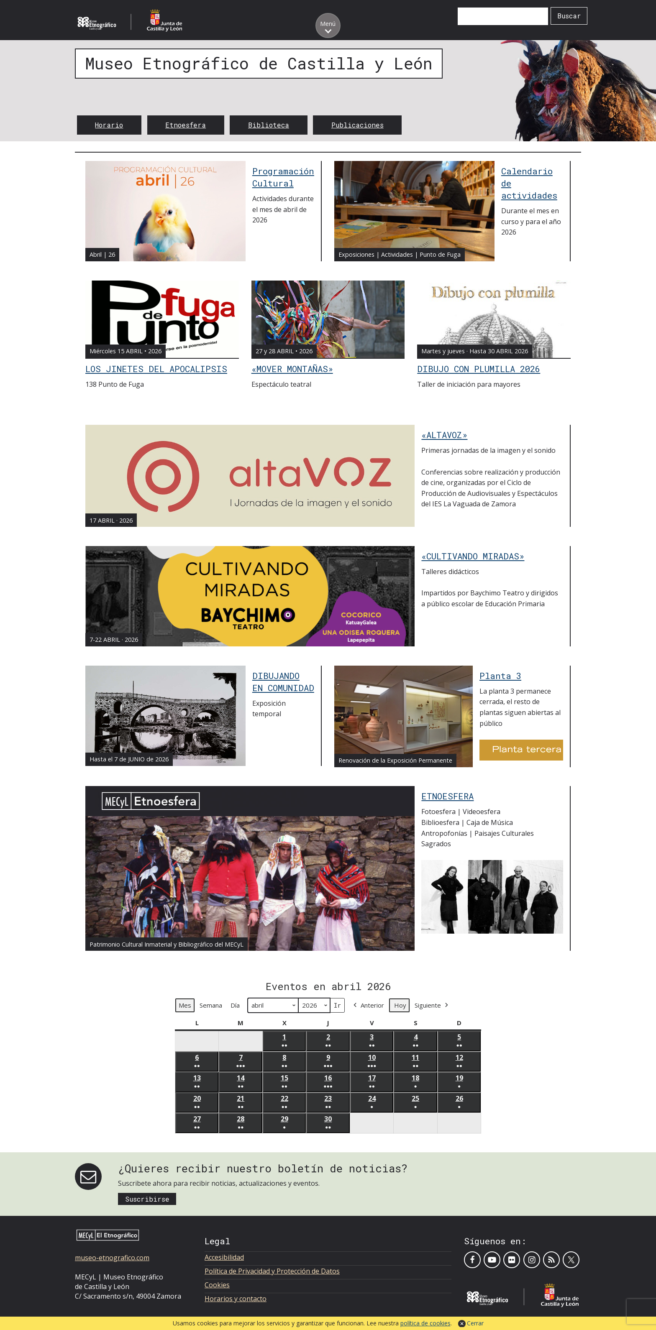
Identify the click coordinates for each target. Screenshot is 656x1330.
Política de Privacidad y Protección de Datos (272, 1271)
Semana (211, 1005)
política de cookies (425, 1323)
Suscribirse (147, 1199)
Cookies (217, 1284)
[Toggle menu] (328, 25)
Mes (185, 1005)
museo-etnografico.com (112, 1257)
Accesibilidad (224, 1257)
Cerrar (475, 1323)
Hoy (400, 1005)
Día (235, 1005)
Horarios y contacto (235, 1298)
